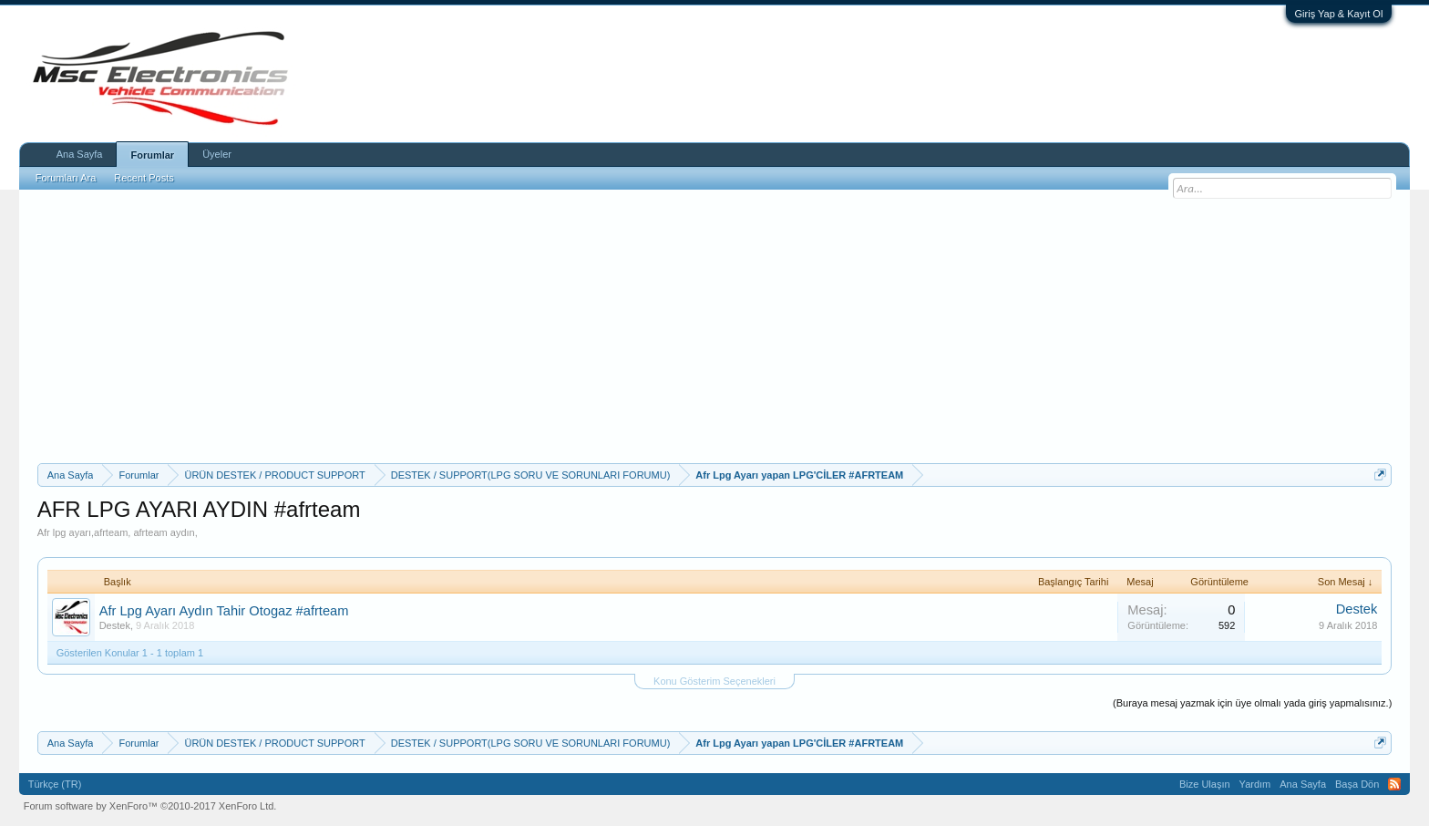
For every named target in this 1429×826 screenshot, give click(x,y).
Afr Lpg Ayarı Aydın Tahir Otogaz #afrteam (224, 611)
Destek (114, 625)
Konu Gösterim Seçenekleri (714, 681)
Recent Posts (143, 177)
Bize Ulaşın (1204, 784)
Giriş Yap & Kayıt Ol (1339, 13)
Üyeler (216, 154)
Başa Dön (1357, 784)
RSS (1394, 784)
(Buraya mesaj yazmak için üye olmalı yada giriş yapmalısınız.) (1252, 702)
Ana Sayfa (80, 154)
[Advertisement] (714, 326)
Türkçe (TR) (55, 784)
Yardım (1255, 784)
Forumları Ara (66, 177)
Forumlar (152, 155)
